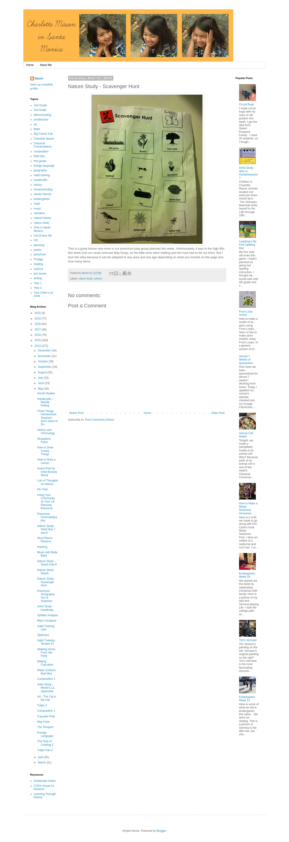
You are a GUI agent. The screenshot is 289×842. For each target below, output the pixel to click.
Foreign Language (45, 734)
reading (38, 264)
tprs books (40, 273)
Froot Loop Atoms (246, 313)
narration (39, 213)
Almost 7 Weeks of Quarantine (246, 360)
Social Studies (46, 393)
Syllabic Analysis (47, 615)
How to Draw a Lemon (46, 461)
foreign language (44, 165)
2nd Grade (40, 105)
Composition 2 (46, 678)
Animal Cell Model (246, 435)
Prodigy (38, 259)
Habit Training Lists (45, 628)
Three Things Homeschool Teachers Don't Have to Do (47, 417)
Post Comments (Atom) (99, 419)
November (45, 356)
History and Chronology (46, 431)
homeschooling (43, 189)
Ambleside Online (45, 781)
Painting (42, 547)
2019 (38, 318)
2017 (38, 329)
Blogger (161, 830)
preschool (40, 254)
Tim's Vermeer (248, 640)
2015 (38, 340)
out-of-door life (43, 235)
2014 (38, 345)
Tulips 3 (42, 705)
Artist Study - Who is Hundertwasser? (248, 172)
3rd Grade (40, 110)
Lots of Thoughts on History (47, 482)
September (45, 366)
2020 (38, 313)
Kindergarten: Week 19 (247, 575)
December (45, 350)
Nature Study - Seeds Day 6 (47, 563)
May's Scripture (46, 620)
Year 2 (38, 287)
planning (39, 245)
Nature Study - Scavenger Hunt (46, 582)
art (35, 124)
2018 (38, 324)
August (42, 372)
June (41, 383)
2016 (38, 335)
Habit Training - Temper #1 (46, 642)
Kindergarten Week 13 (247, 698)
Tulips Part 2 (45, 750)
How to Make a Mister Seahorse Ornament (248, 508)
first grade (40, 161)
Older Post (218, 413)
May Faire (43, 721)
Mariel (39, 78)
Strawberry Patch (44, 440)
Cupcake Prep (46, 716)
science (98, 278)
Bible (37, 129)
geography (40, 170)
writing (38, 278)
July (41, 377)
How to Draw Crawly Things (45, 451)
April (41, 757)
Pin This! (42, 489)
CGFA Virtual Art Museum (44, 787)
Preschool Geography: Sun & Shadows (46, 596)
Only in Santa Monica (42, 229)
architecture (41, 119)
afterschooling (42, 115)
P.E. (36, 240)
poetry (38, 249)
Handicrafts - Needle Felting (45, 402)
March (42, 762)
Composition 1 (46, 710)
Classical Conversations (43, 145)
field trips (39, 156)
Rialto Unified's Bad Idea (46, 672)
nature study (85, 278)
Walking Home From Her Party (46, 653)
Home (30, 65)
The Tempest (45, 727)
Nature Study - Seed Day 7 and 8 (46, 529)
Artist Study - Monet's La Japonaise (45, 688)
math (37, 203)
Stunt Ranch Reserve (44, 539)
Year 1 (38, 283)
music (37, 208)
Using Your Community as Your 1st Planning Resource (46, 501)
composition (41, 151)
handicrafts (41, 180)
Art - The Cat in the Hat (46, 698)
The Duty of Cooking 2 (45, 743)
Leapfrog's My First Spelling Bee (248, 245)
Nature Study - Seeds (46, 571)
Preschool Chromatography (47, 517)
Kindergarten (42, 199)
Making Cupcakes (45, 663)
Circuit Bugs (246, 104)
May (41, 388)
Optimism (43, 635)
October (43, 361)
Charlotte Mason (44, 138)
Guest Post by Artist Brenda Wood (47, 472)
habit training (42, 175)
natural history (42, 218)
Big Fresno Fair (43, 133)
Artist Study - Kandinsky (45, 608)
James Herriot (42, 194)
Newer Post (76, 413)
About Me (46, 65)
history (38, 184)
